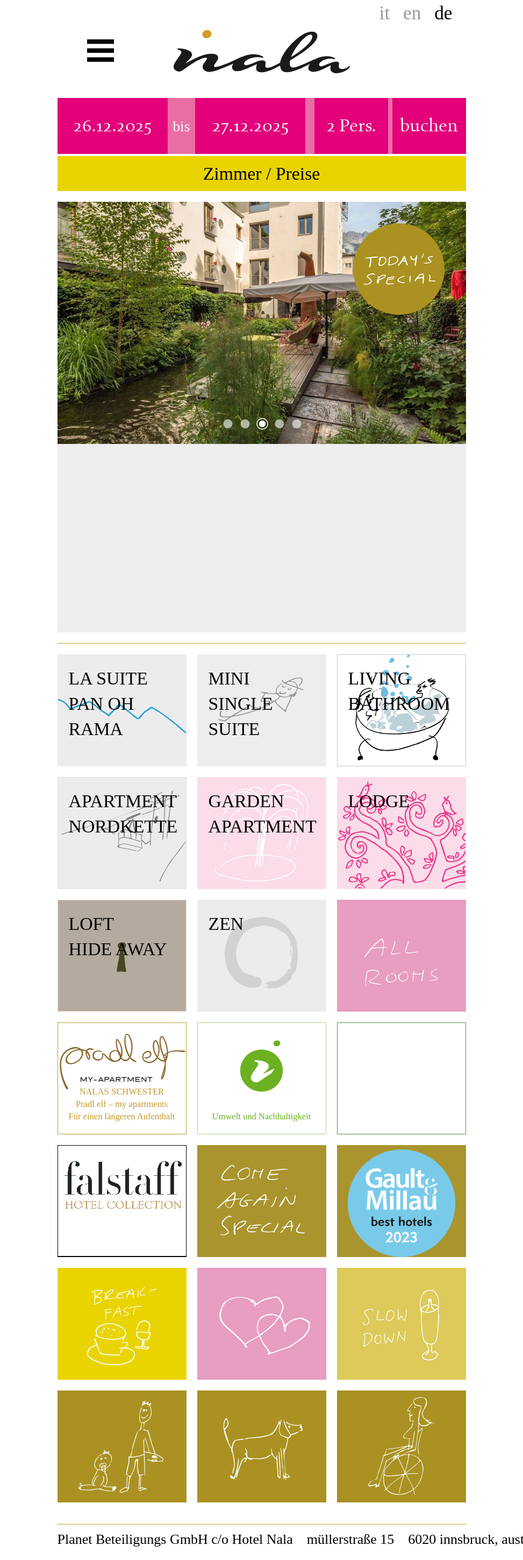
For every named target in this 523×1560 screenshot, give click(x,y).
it (384, 13)
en (412, 13)
